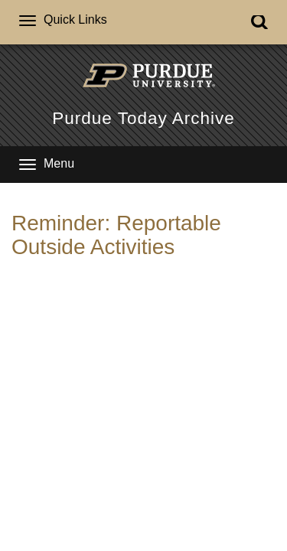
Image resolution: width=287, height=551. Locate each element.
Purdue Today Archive (143, 118)
